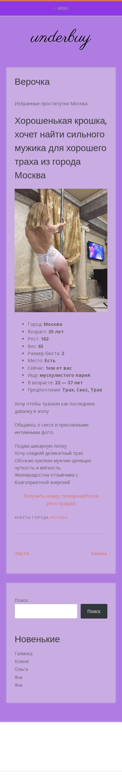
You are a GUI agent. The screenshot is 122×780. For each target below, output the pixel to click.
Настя (22, 553)
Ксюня (22, 661)
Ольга (21, 669)
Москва (58, 517)
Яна (18, 677)
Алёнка (99, 553)
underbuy (61, 38)
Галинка (24, 653)
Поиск (21, 600)
